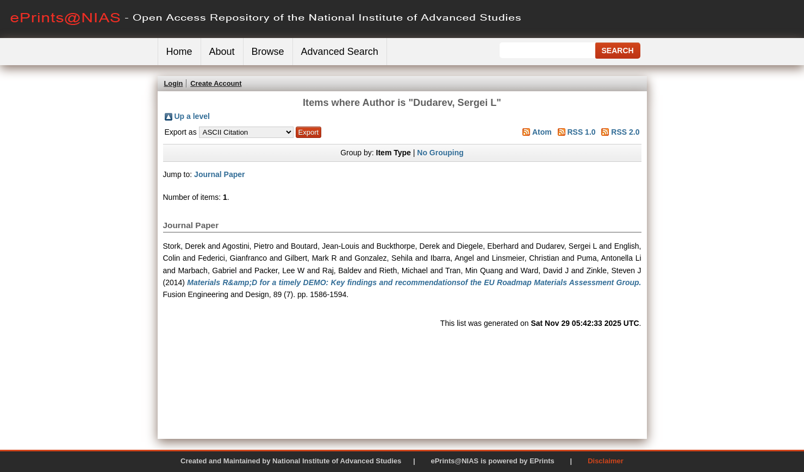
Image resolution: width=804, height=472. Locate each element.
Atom (542, 132)
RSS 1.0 (581, 132)
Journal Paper (219, 174)
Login (173, 83)
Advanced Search (339, 51)
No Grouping (440, 152)
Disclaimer (606, 461)
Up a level (192, 116)
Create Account (215, 83)
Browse (268, 51)
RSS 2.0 (625, 132)
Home (179, 51)
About (222, 51)
